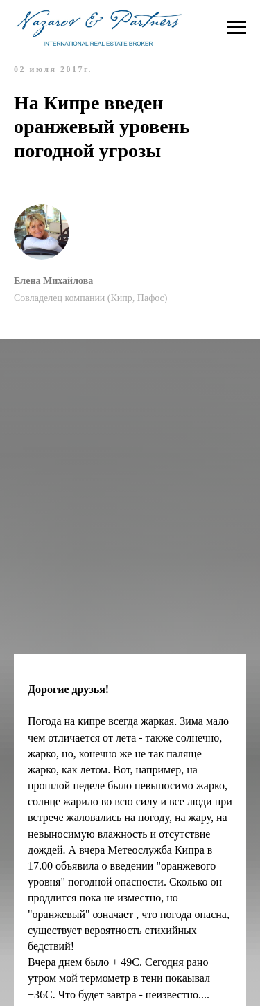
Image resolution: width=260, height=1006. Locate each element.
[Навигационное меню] (236, 28)
